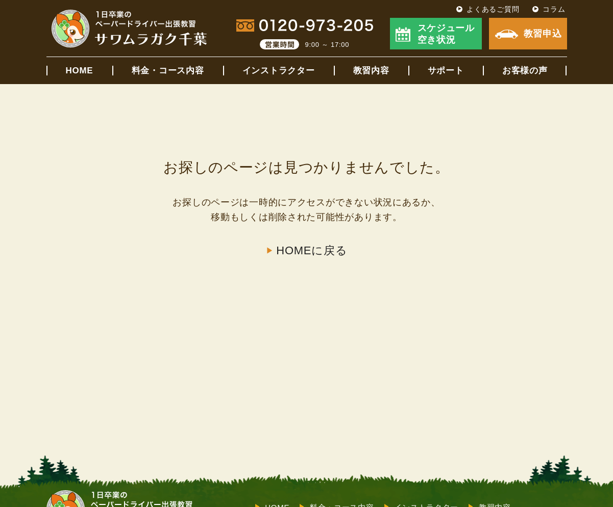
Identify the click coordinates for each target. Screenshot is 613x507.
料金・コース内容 (168, 70)
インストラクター (278, 70)
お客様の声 (525, 70)
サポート (446, 70)
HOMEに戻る (311, 250)
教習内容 (371, 70)
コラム (554, 9)
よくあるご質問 (493, 9)
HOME (79, 70)
